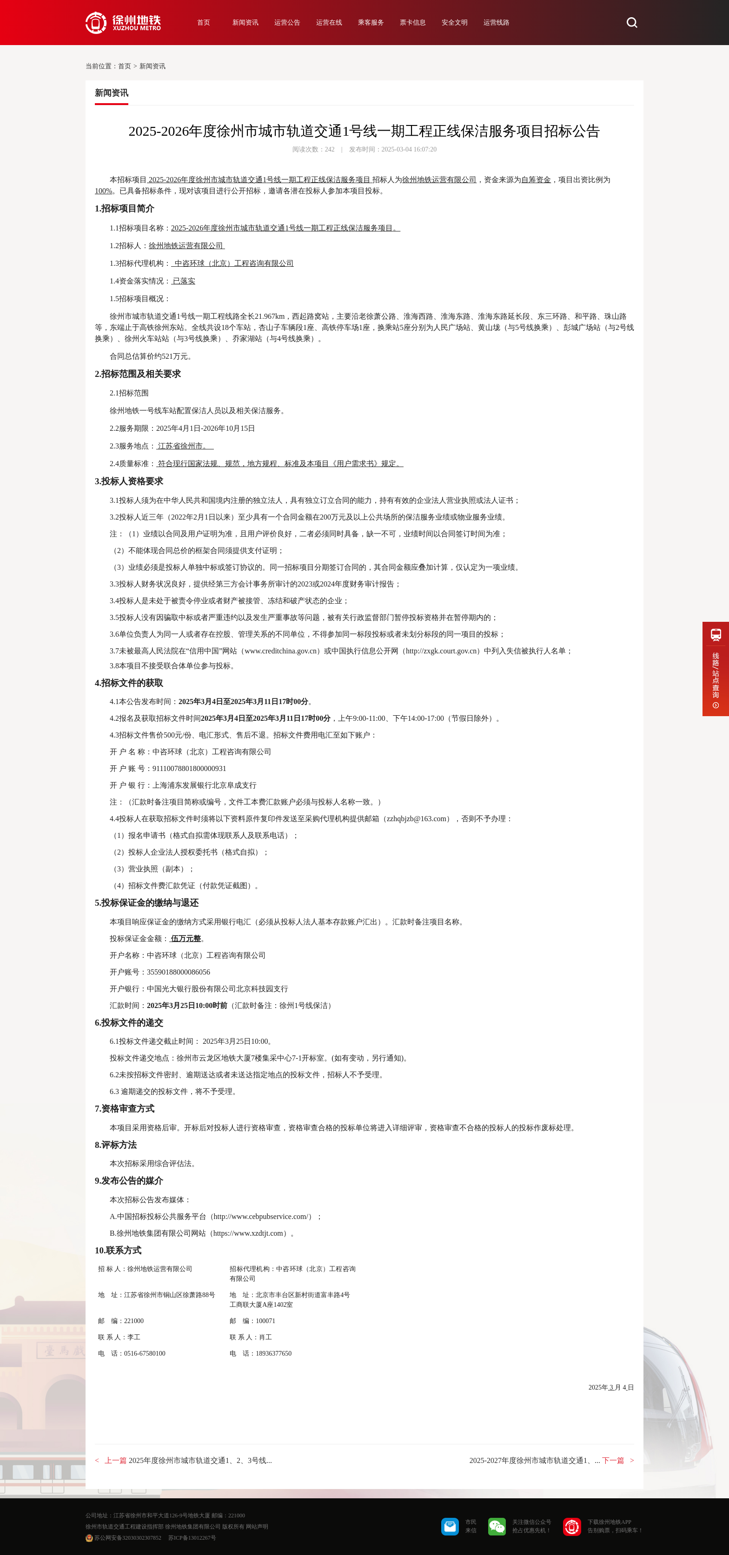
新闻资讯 (245, 22)
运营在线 (329, 22)
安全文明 (455, 22)
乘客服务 (371, 22)
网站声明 (257, 1526)
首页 (203, 22)
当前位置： (102, 66)
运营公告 (287, 22)
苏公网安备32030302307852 (127, 1538)
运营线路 (497, 22)
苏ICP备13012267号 (192, 1538)
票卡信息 (413, 22)
